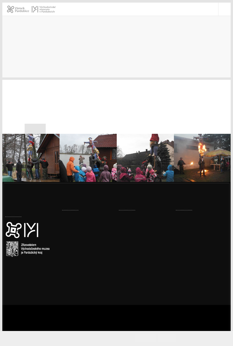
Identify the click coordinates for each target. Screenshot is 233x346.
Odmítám (169, 338)
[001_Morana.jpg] (31, 164)
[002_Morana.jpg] (88, 164)
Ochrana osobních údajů (202, 290)
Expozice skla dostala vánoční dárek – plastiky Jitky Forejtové (87, 229)
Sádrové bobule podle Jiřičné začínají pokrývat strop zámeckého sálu (86, 282)
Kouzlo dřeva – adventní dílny (143, 243)
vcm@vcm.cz (192, 271)
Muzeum (152, 46)
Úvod (129, 46)
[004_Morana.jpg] (202, 164)
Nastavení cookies (21, 279)
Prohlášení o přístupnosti (203, 284)
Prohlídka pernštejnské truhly (144, 258)
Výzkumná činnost (187, 46)
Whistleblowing (195, 296)
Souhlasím (148, 338)
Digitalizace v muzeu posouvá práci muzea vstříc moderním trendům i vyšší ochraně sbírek (88, 255)
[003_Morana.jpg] (145, 164)
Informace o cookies (196, 338)
